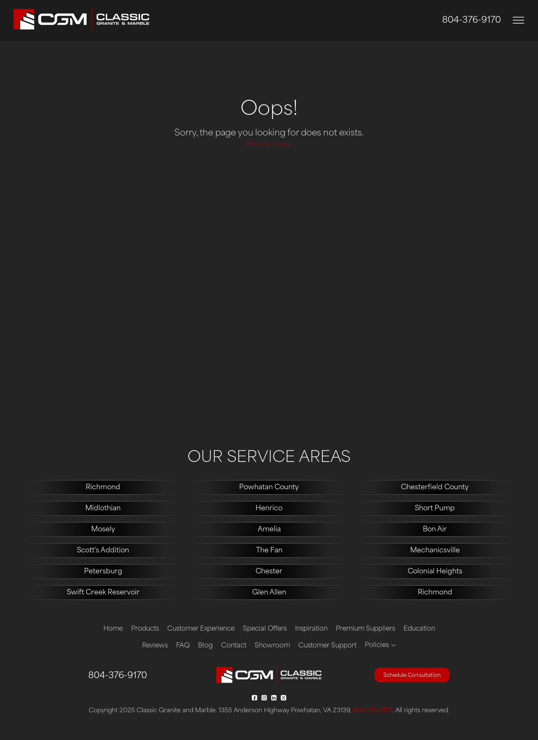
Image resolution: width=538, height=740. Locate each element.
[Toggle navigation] (519, 20)
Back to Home (269, 145)
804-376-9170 (471, 20)
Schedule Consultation (412, 675)
